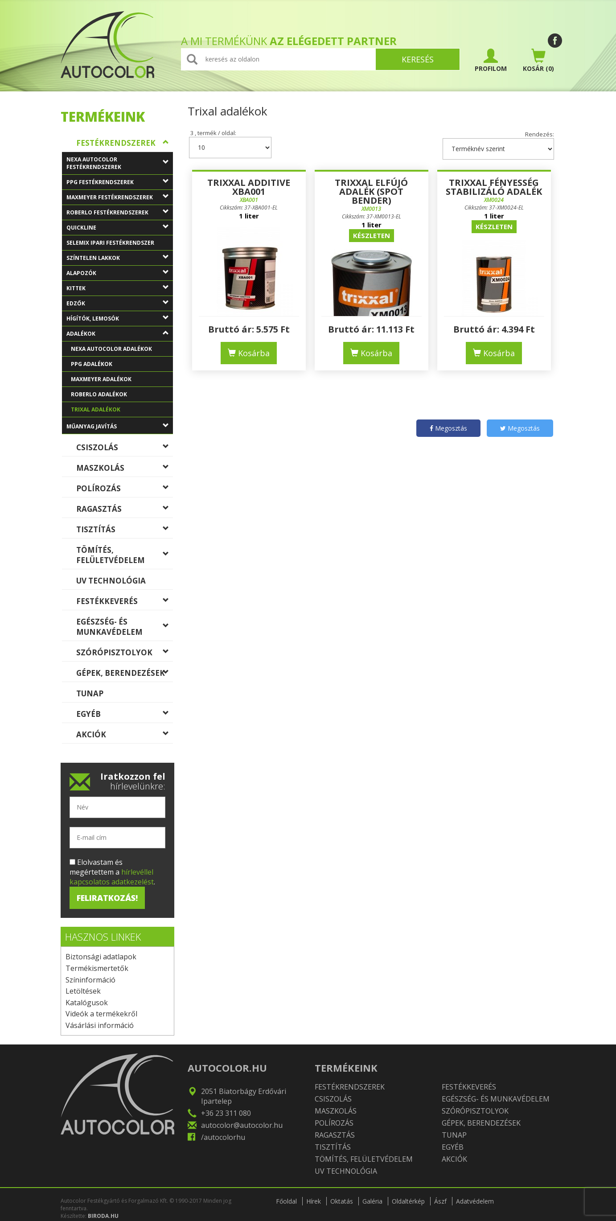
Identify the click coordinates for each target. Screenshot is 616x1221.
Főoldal (286, 1201)
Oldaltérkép (408, 1201)
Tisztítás (124, 531)
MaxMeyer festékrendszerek (119, 199)
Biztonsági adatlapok (101, 957)
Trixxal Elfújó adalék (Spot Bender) (371, 191)
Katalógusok (87, 1002)
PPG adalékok (122, 366)
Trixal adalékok (122, 411)
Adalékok (119, 335)
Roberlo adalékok (122, 396)
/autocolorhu (223, 1137)
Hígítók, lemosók (119, 320)
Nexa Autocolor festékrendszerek (119, 164)
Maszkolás (124, 470)
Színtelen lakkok (119, 260)
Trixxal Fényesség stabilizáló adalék (494, 187)
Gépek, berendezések (124, 675)
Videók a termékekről (101, 1014)
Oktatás (341, 1201)
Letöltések (83, 991)
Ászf (440, 1201)
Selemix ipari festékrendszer (119, 244)
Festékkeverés (124, 603)
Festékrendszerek (124, 145)
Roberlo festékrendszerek (119, 214)
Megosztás (448, 428)
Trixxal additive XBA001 (248, 187)
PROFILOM (491, 61)
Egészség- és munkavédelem (124, 627)
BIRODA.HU (103, 1216)
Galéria (372, 1201)
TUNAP (124, 695)
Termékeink (103, 116)
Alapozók (119, 275)
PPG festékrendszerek (119, 184)
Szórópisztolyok (124, 654)
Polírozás (124, 490)
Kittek (119, 290)
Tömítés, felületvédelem (124, 555)
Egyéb (124, 716)
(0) (538, 61)
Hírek (313, 1201)
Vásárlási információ (100, 1025)
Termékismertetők (97, 968)
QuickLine (119, 229)
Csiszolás (124, 449)
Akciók (124, 736)
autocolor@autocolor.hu (242, 1125)
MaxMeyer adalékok (122, 381)
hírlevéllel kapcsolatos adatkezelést (112, 877)
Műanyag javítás (119, 428)
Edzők (119, 305)
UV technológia (124, 583)
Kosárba (249, 353)
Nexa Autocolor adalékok (122, 351)
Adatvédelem (475, 1201)
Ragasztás (124, 511)
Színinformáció (90, 980)
